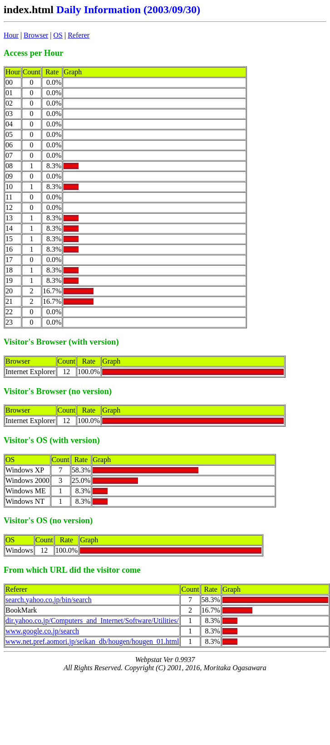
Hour (11, 35)
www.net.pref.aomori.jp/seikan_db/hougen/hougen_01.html (92, 641)
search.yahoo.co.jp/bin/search (48, 600)
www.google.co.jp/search (42, 631)
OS (58, 35)
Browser (36, 35)
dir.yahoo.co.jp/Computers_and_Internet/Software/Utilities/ (92, 620)
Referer (78, 35)
